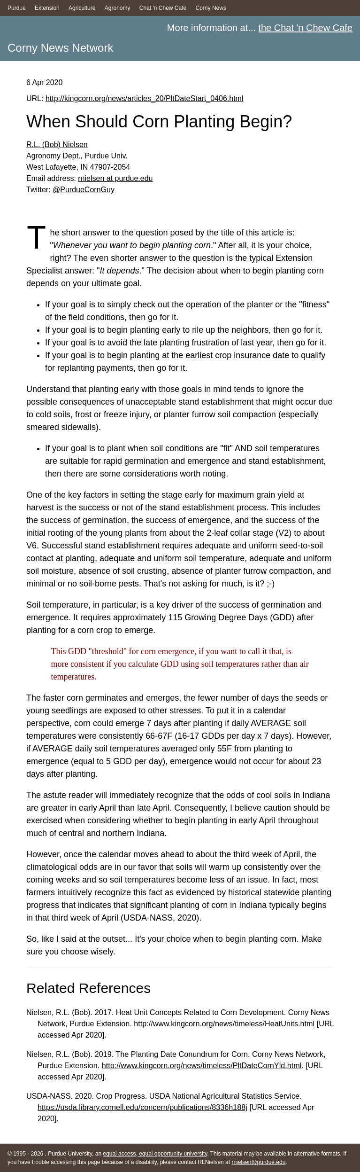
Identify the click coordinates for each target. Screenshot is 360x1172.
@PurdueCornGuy (84, 190)
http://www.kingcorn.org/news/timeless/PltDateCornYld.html (202, 1065)
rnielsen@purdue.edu (258, 1162)
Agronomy (117, 8)
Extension (47, 8)
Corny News (211, 8)
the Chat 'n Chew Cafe (305, 28)
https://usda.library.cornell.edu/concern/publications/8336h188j (142, 1107)
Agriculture (82, 8)
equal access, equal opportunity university (155, 1153)
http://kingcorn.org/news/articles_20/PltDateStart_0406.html (145, 98)
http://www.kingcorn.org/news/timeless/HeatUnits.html (224, 1023)
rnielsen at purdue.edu (115, 178)
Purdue (17, 8)
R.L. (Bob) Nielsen (57, 144)
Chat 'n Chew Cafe (162, 8)
